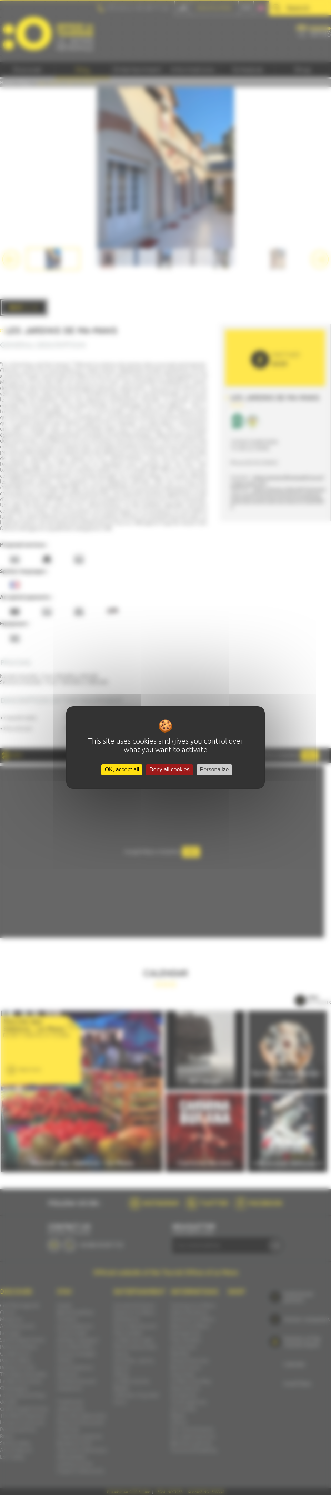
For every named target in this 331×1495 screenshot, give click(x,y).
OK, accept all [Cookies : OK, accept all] (122, 769)
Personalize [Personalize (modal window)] (214, 769)
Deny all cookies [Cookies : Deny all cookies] (169, 769)
